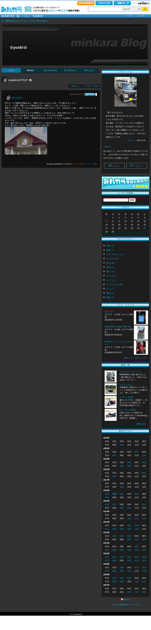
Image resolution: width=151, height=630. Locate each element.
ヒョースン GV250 (128, 410)
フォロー (114, 165)
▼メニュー (89, 70)
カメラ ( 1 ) (111, 280)
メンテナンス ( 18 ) (114, 284)
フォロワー (136, 165)
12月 (144, 455)
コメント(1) (76, 164)
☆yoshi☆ (18, 47)
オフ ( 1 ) (110, 289)
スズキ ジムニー (126, 384)
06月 (144, 462)
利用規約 (123, 605)
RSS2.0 (127, 599)
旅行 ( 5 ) (110, 271)
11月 (137, 518)
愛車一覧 (140, 424)
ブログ (25, 21)
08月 (114, 455)
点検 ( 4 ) (110, 267)
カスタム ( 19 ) (112, 259)
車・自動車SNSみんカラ (11, 21)
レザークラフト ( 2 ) (115, 254)
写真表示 (95, 86)
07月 (107, 497)
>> (131, 207)
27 (145, 228)
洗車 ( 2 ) (110, 246)
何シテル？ (132, 140)
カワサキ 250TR (126, 397)
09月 (122, 445)
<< (119, 207)
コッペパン (16, 98)
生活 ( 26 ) (110, 263)
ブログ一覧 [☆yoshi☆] (39, 21)
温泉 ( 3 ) (110, 293)
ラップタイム (70, 70)
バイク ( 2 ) (111, 276)
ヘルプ (134, 3)
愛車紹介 (30, 70)
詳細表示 (74, 86)
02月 (114, 494)
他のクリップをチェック (134, 358)
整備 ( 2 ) (110, 297)
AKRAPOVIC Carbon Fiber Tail (118, 327)
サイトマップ (134, 605)
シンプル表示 (85, 86)
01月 (107, 494)
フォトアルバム (50, 70)
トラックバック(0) (90, 164)
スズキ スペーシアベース (130, 372)
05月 (137, 452)
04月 (129, 462)
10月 (129, 466)
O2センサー (110, 312)
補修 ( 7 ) (110, 250)
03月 (122, 494)
